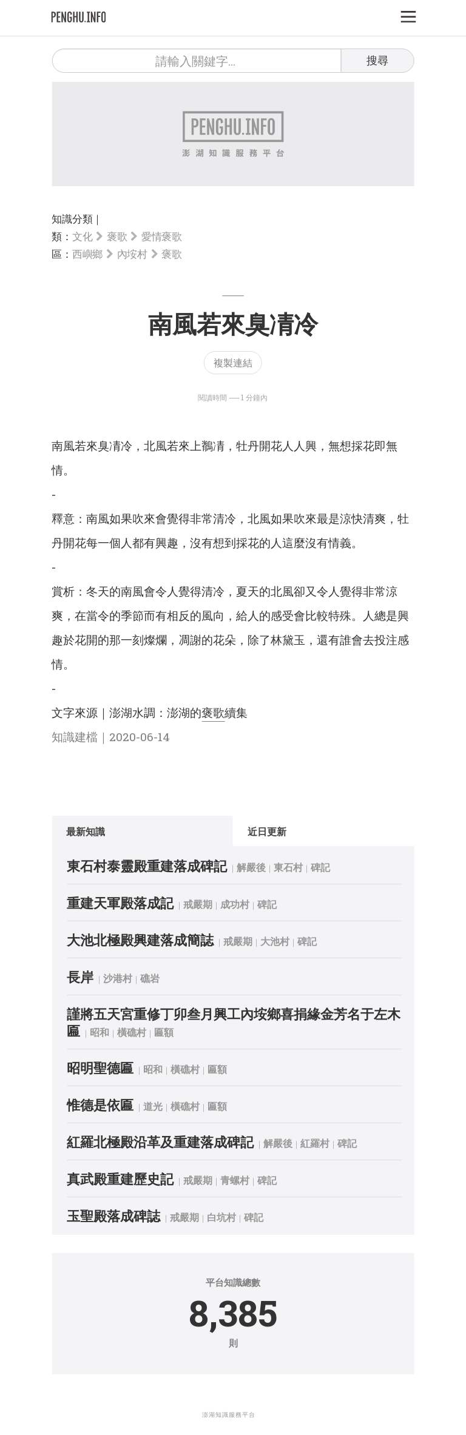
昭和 (99, 1032)
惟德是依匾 (100, 1105)
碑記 (320, 867)
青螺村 (234, 1180)
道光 (153, 1106)
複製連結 (233, 362)
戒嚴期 (197, 904)
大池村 (274, 941)
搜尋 (377, 60)
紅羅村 (314, 1143)
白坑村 (221, 1217)
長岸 (80, 977)
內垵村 (132, 254)
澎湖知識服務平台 (228, 1415)
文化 (82, 236)
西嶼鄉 (87, 254)
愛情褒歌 (161, 236)
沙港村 (117, 978)
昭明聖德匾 (100, 1068)
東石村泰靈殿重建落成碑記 (147, 866)
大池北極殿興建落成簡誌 (140, 940)
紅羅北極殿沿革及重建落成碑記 (160, 1142)
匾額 (164, 1032)
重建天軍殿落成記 (120, 903)
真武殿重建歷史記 (120, 1179)
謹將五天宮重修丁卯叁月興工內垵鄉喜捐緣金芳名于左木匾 (233, 1022)
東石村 (288, 867)
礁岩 (150, 978)
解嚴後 (251, 867)
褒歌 (117, 236)
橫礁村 (131, 1032)
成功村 (234, 904)
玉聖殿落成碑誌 (113, 1216)
